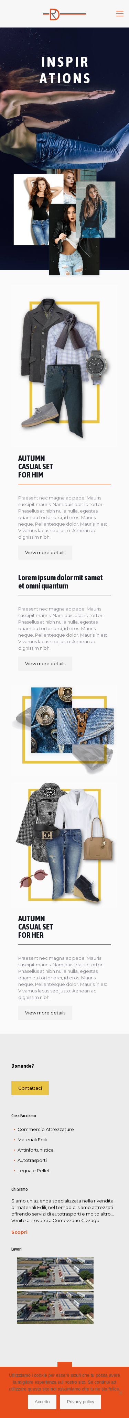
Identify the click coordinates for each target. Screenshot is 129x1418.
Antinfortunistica (36, 1150)
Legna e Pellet (34, 1170)
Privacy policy (80, 1401)
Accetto (42, 1401)
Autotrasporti (32, 1160)
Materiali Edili (32, 1139)
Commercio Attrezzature (46, 1129)
